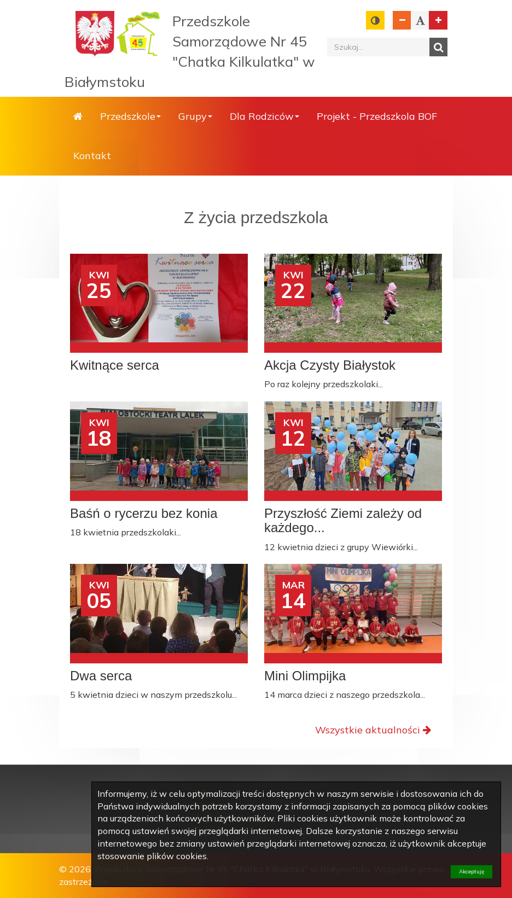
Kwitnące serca (114, 365)
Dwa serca (101, 676)
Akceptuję (471, 871)
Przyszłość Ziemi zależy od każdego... (343, 520)
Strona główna (78, 116)
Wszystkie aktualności (373, 730)
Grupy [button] (195, 116)
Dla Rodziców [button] (264, 116)
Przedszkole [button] (130, 116)
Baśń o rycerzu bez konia (143, 513)
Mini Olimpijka (305, 676)
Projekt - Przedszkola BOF (377, 116)
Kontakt (92, 155)
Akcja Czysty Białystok (329, 365)
